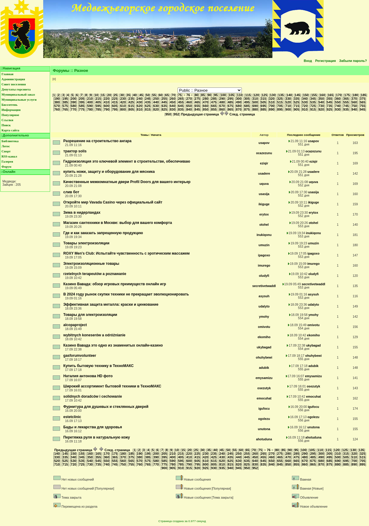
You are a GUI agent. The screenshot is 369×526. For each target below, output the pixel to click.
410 (106, 102)
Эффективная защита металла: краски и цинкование (110, 304)
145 (297, 95)
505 (263, 102)
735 (329, 106)
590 (90, 106)
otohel (263, 224)
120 (256, 95)
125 (264, 95)
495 (247, 102)
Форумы (61, 70)
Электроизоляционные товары (91, 263)
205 (81, 98)
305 (247, 98)
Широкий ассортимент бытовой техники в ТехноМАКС (112, 386)
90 (209, 95)
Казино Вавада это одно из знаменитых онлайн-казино (113, 345)
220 (106, 98)
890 (271, 109)
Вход (308, 61)
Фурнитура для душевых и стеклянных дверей (105, 407)
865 (230, 109)
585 (81, 106)
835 (180, 109)
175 (347, 95)
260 (172, 98)
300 (238, 98)
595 (98, 106)
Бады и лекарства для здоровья (92, 427)
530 (304, 102)
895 (280, 109)
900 (288, 109)
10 (96, 95)
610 (123, 106)
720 (304, 106)
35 (128, 95)
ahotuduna (264, 439)
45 (141, 95)
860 (222, 109)
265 (180, 98)
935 (346, 109)
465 (197, 102)
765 (65, 109)
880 (255, 109)
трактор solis (75, 151)
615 (131, 106)
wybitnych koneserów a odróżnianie (94, 335)
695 (263, 106)
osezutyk (264, 388)
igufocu (264, 408)
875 (247, 109)
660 (205, 106)
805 (131, 109)
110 (239, 95)
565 (362, 102)
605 (114, 106)
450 (172, 102)
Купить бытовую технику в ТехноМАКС (98, 366)
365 (346, 98)
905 (296, 109)
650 (189, 106)
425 (131, 102)
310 (255, 98)
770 (73, 109)
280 (205, 98)
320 (271, 98)
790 (106, 109)
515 (280, 102)
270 (189, 98)
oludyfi (264, 275)
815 (147, 109)
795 (114, 109)
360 (337, 98)
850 (205, 109)
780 (90, 109)
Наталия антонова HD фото (87, 376)
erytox (263, 214)
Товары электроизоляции (86, 243)
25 (115, 95)
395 (81, 102)
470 (205, 102)
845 (197, 109)
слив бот (71, 192)
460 (189, 102)
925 (329, 109)
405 (98, 102)
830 (172, 109)
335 (296, 98)
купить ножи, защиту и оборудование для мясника (109, 172)
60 (160, 95)
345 (313, 98)
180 (355, 95)
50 (147, 95)
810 (139, 109)
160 (322, 95)
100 (223, 95)
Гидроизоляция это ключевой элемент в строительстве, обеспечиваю (126, 161)
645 (180, 106)
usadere (264, 173)
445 (164, 102)
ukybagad (264, 347)
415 (114, 102)
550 (337, 102)
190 (56, 98)
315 (263, 98)
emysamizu (264, 378)
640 (172, 106)
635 (164, 106)
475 (214, 102)
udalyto (264, 306)
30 (122, 95)
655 (197, 106)
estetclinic (72, 417)
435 (147, 102)
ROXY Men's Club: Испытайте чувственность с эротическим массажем (126, 253)
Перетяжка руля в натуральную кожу (96, 437)
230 (123, 98)
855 (214, 109)
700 (271, 106)
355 (329, 98)
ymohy (264, 316)
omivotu (264, 327)
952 (176, 114)
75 (180, 95)
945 (362, 109)
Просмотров (355, 134)
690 (255, 106)
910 (304, 109)
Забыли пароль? (353, 61)
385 (65, 102)
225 (114, 98)
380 (56, 102)
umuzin (264, 245)
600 (106, 106)
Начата (156, 134)
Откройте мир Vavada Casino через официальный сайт (112, 202)
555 (346, 102)
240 (139, 98)
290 (222, 98)
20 (109, 95)
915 (313, 109)
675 (230, 106)
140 (289, 95)
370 (354, 98)
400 (90, 102)
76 (188, 95)
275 (197, 98)
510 (271, 102)
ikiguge (264, 204)
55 (154, 95)
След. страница (240, 114)
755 (362, 106)
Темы (145, 134)
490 (238, 102)
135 (281, 95)
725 (313, 106)
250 (156, 98)
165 (330, 95)
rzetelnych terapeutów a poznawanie (94, 274)
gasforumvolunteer (79, 355)
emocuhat (263, 398)
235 (131, 98)
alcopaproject (75, 325)
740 (337, 106)
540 (321, 102)
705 (280, 106)
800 (123, 109)
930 (337, 109)
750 (354, 106)
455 (180, 102)
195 (65, 98)
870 (238, 109)
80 (196, 95)
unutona (264, 429)
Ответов (338, 134)
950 (168, 114)
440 (156, 102)
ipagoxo (264, 255)
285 (214, 98)
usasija (264, 194)
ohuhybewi (264, 357)
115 (247, 95)
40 (134, 95)
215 (98, 98)
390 (73, 102)
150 (305, 95)
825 (164, 109)
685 (247, 106)
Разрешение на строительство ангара (97, 141)
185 (363, 95)
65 (167, 95)
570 (56, 106)
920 (321, 109)
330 (288, 98)
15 (102, 95)
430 (139, 102)
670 (222, 106)
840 (189, 109)
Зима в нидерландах (81, 212)
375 (362, 98)
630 (156, 106)
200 (73, 98)
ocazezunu (264, 153)
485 (230, 102)
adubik (264, 367)
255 (164, 98)
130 (272, 95)
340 (304, 98)
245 (147, 98)
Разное (81, 70)
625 (147, 106)
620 (139, 106)
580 (73, 106)
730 (321, 106)
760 (56, 109)
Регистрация (325, 61)
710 (288, 106)
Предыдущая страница (202, 114)
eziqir (264, 163)
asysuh (264, 296)
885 (263, 109)
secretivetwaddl (264, 286)
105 (231, 95)
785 (98, 109)
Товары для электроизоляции (90, 315)
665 (214, 106)
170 (338, 95)
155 (313, 95)
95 (216, 95)
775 (81, 109)
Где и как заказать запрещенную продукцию (103, 233)
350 (321, 98)
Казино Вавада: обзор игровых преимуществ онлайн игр (114, 284)
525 (296, 102)
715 (296, 106)
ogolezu (264, 418)
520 (288, 102)
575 (65, 106)
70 (173, 95)
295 (230, 98)
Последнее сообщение (303, 134)
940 (354, 109)
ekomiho (264, 337)
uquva (264, 183)
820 (156, 109)
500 (255, 102)
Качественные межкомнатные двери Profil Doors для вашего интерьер (126, 182)
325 (280, 98)
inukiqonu (264, 235)
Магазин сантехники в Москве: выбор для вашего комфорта (117, 223)
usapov (264, 143)
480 (222, 102)
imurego (264, 265)
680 (238, 106)
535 (313, 102)
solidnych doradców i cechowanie (92, 396)
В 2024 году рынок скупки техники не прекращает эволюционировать (126, 294)
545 (329, 102)
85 (203, 95)
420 (123, 102)
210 (90, 98)
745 (346, 106)
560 (354, 102)
